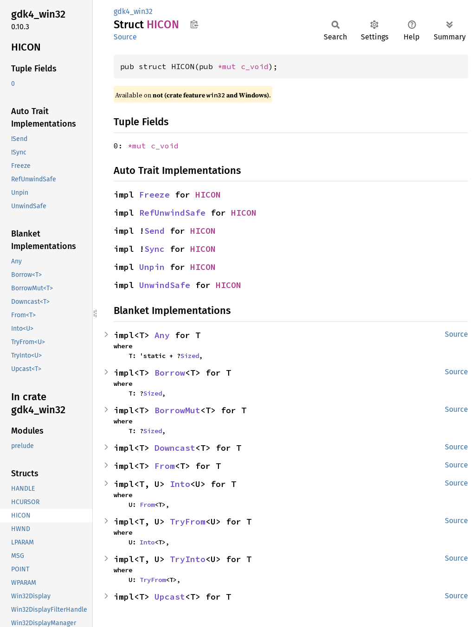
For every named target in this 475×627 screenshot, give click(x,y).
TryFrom (187, 521)
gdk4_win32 (133, 11)
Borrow (169, 372)
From (164, 466)
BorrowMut (177, 410)
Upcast (169, 596)
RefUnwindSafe (172, 212)
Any (162, 335)
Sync (154, 248)
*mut (229, 66)
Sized (189, 356)
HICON (208, 194)
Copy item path (194, 24)
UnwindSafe (164, 285)
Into (180, 484)
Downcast (174, 447)
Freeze (154, 194)
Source (125, 36)
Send (154, 230)
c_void (255, 66)
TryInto (187, 559)
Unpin (152, 267)
